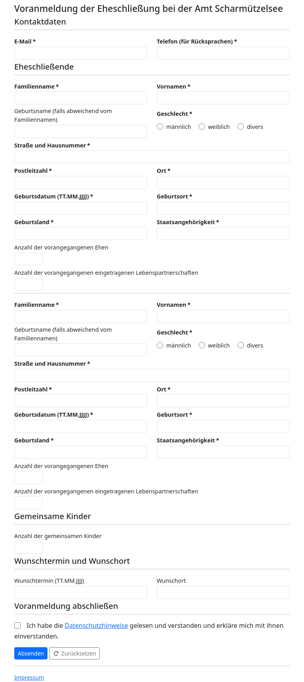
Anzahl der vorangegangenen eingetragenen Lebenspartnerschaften (106, 272)
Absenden (31, 653)
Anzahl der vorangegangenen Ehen (61, 247)
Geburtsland (31, 222)
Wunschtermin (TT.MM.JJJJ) (49, 580)
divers (255, 126)
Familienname (34, 86)
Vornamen (171, 86)
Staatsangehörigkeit (186, 222)
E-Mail (22, 41)
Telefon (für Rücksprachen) (195, 41)
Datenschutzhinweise (96, 625)
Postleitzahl (31, 170)
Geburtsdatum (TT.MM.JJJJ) (51, 196)
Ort (161, 170)
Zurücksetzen (74, 653)
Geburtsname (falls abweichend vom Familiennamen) (63, 115)
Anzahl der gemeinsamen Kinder (58, 536)
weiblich (219, 126)
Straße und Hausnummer (50, 145)
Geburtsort (172, 196)
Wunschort (171, 580)
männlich (178, 126)
